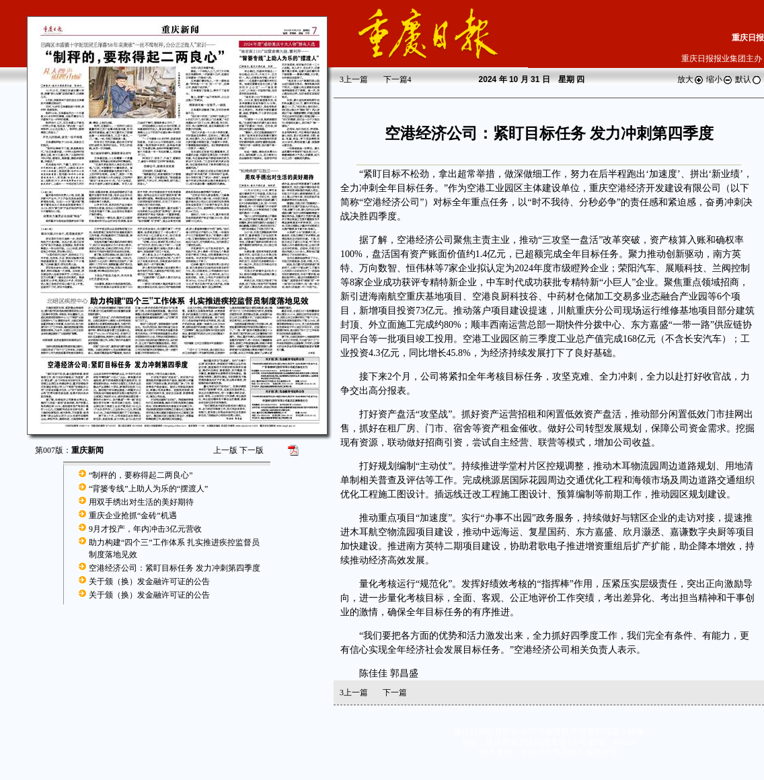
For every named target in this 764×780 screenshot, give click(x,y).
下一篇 (397, 79)
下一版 (251, 450)
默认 (748, 79)
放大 (690, 79)
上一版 (225, 450)
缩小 (719, 79)
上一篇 (354, 79)
